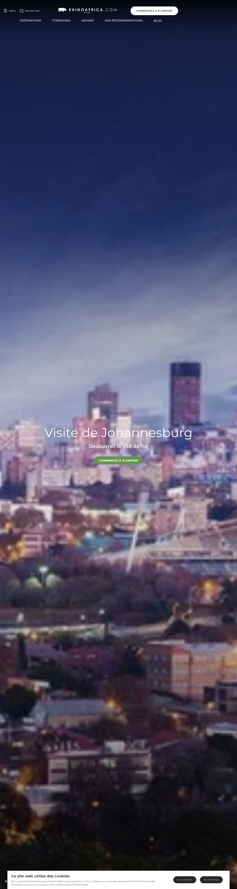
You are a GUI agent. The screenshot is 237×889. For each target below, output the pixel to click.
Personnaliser (211, 879)
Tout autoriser (184, 879)
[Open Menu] (10, 11)
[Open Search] (30, 11)
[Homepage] (6, 881)
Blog (185, 20)
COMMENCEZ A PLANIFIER (209, 10)
